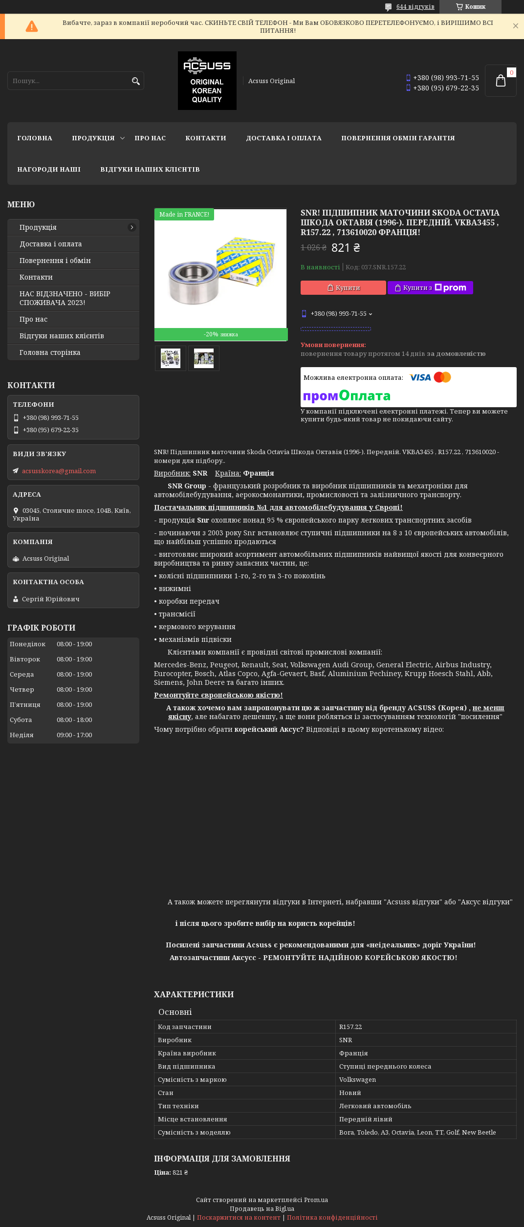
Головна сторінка (50, 352)
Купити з (434, 287)
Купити (348, 287)
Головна (34, 137)
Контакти (205, 137)
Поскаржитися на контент (239, 1217)
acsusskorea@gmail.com (59, 471)
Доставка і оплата (284, 137)
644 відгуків (415, 6)
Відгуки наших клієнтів (150, 169)
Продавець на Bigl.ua (262, 1209)
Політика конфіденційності (332, 1217)
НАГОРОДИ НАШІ (49, 169)
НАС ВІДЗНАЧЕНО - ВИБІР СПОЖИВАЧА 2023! (65, 298)
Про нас (150, 137)
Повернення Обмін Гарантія (398, 137)
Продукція (93, 137)
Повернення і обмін (55, 260)
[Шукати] (135, 81)
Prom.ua (316, 1200)
